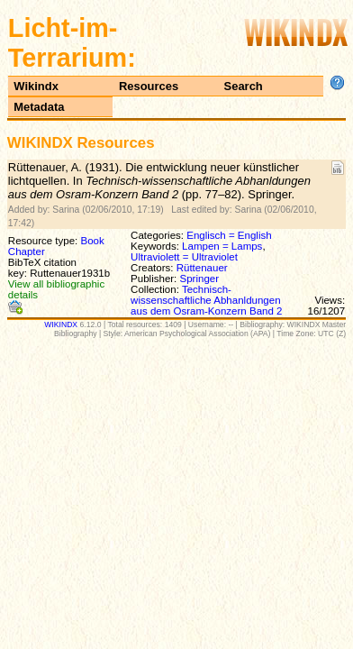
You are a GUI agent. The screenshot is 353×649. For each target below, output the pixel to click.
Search (243, 86)
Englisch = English (228, 235)
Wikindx (36, 86)
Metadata (39, 107)
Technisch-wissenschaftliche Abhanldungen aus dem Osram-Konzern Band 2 (206, 300)
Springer (200, 278)
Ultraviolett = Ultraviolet (184, 256)
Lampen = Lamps (222, 246)
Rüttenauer (202, 267)
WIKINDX (60, 324)
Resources (148, 86)
